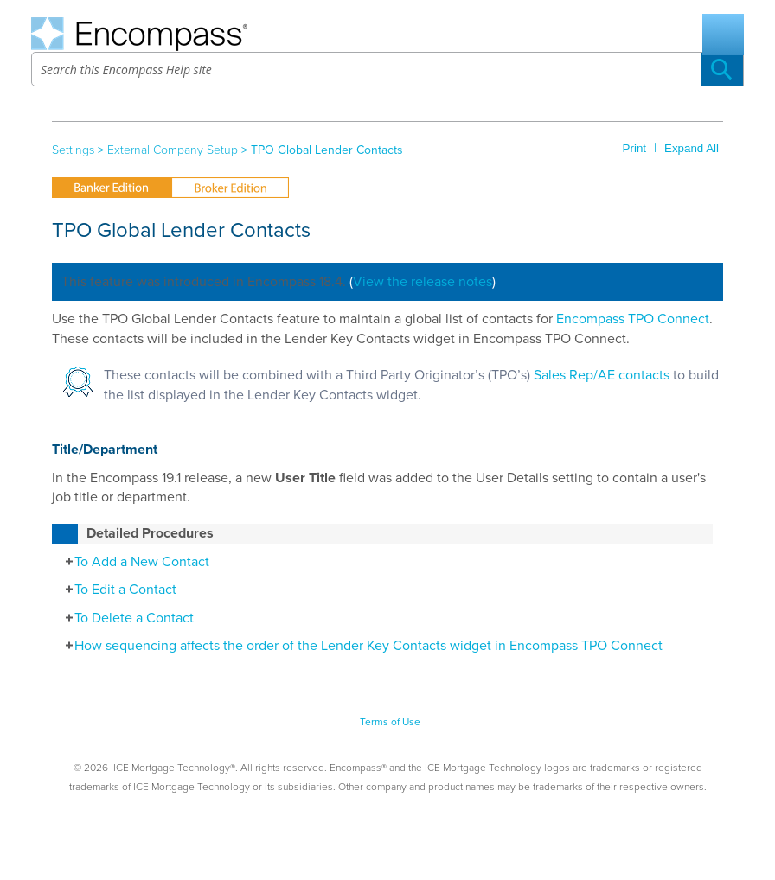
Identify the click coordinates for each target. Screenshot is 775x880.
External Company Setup (172, 150)
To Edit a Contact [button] (116, 589)
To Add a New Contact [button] (132, 562)
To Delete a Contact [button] (125, 618)
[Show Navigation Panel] (723, 34)
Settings (73, 150)
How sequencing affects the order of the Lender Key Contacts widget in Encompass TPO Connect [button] (359, 645)
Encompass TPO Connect (632, 319)
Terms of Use (390, 722)
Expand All (691, 148)
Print (634, 148)
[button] (722, 69)
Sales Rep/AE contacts (601, 375)
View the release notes (422, 281)
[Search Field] (387, 69)
